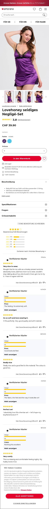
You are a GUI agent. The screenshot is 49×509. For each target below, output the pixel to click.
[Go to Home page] (8, 9)
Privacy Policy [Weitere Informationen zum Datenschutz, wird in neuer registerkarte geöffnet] (26, 490)
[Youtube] (30, 446)
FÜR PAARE (41, 22)
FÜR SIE (6, 22)
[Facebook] (4, 446)
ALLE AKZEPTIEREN (24, 496)
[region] (24, 487)
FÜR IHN (22, 22)
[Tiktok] (39, 446)
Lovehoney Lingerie (9, 106)
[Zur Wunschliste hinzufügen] (44, 158)
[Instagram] (13, 446)
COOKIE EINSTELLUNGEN (24, 503)
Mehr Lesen (6, 196)
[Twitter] (22, 446)
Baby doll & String (25, 106)
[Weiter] (46, 97)
